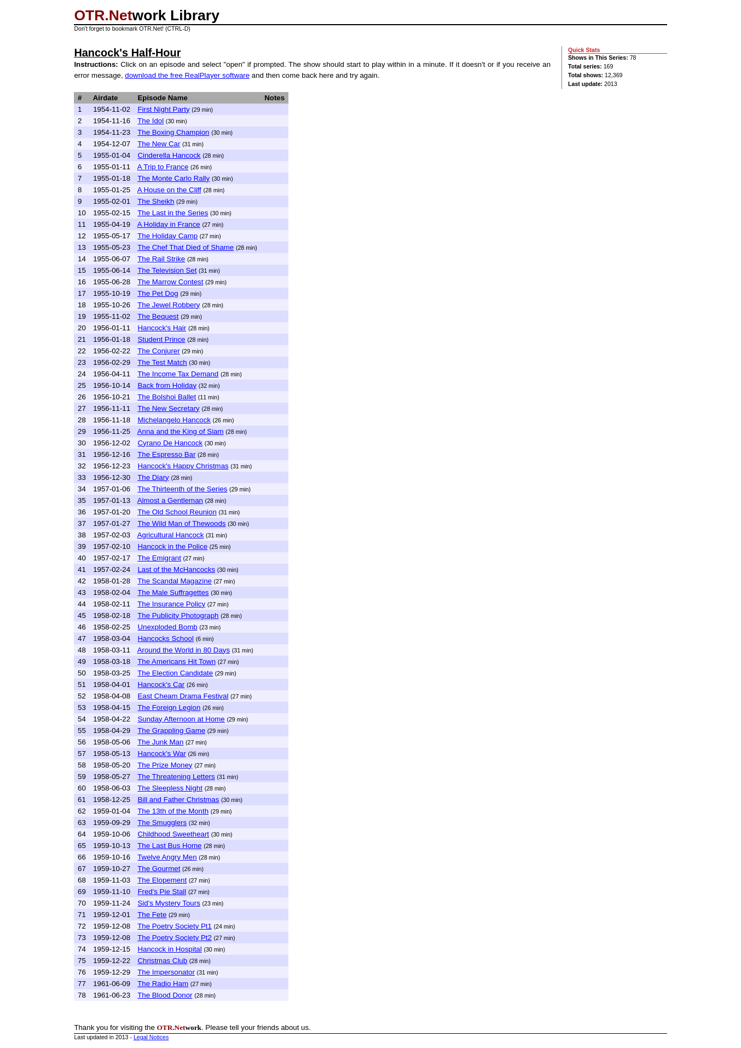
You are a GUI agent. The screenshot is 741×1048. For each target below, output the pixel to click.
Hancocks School (165, 638)
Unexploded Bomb (167, 627)
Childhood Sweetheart (173, 834)
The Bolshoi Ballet (166, 397)
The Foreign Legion (168, 707)
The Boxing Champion (173, 132)
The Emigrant (159, 558)
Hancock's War (161, 753)
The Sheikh (155, 201)
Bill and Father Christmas (178, 799)
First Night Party (163, 109)
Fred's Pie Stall (161, 891)
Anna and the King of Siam (180, 431)
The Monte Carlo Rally (173, 178)
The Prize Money (164, 765)
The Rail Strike (161, 259)
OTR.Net (103, 15)
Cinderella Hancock (168, 155)
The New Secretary (168, 408)
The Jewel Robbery (168, 305)
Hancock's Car (160, 684)
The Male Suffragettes (173, 592)
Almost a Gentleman (170, 500)
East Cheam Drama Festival (182, 696)
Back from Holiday (166, 385)
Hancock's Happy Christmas (182, 466)
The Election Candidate (175, 673)
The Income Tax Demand (177, 374)
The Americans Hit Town (176, 661)
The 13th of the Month (173, 811)
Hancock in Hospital (169, 949)
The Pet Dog (157, 293)
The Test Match (162, 362)
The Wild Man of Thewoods (181, 523)
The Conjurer (158, 351)
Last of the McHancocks (176, 569)
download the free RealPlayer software (187, 75)
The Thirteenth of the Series (182, 489)
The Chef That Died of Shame (185, 247)
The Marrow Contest (170, 282)
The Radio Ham (162, 984)
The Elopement (162, 880)
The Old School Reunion (177, 512)
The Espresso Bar (166, 454)
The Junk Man (160, 742)
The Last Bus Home (169, 845)
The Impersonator (166, 972)
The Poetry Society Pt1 (174, 926)
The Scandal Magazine (174, 581)
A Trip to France (163, 167)
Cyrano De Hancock (169, 443)
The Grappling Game (171, 730)
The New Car (158, 144)
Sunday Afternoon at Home (180, 719)
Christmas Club (162, 961)
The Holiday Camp (167, 236)
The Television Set (166, 270)
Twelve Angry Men (166, 857)
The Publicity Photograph (177, 615)
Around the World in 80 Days (183, 650)
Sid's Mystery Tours (168, 903)
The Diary (153, 477)
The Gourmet (158, 868)
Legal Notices (151, 1037)
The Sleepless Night (169, 788)
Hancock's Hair (161, 328)
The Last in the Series (172, 213)
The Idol (150, 121)
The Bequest (157, 316)
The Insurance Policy (171, 604)
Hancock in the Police (172, 546)
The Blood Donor (164, 995)
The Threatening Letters (176, 776)
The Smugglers (162, 822)
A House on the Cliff (169, 190)
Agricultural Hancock (170, 535)
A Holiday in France (168, 224)
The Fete (151, 914)
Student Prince (161, 339)
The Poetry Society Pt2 (174, 938)
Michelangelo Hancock (173, 420)
